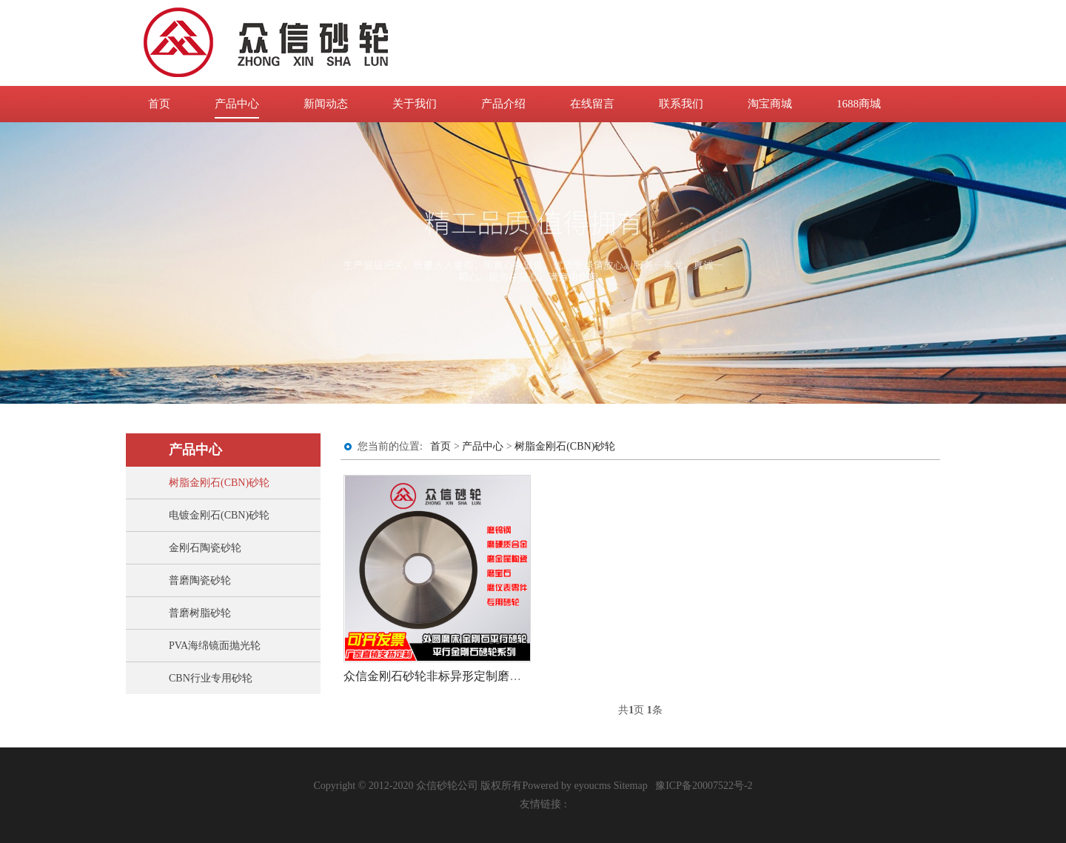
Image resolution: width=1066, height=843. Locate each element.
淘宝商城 (770, 104)
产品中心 (237, 104)
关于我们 (414, 104)
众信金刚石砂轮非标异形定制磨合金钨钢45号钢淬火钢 (485, 676)
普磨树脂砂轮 (200, 613)
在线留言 (592, 104)
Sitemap (631, 785)
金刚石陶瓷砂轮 (205, 547)
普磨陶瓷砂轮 (200, 580)
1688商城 (859, 104)
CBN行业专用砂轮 (210, 678)
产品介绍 (503, 104)
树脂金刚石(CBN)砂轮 (219, 482)
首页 (159, 104)
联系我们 (681, 104)
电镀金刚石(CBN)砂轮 (219, 515)
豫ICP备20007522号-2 (703, 785)
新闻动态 (326, 104)
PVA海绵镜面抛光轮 (215, 645)
